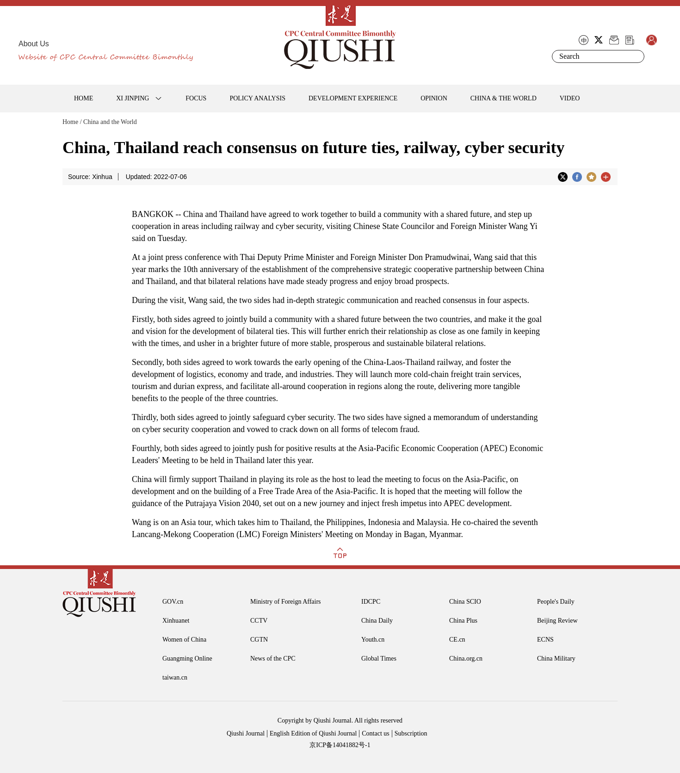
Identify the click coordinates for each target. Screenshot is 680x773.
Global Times (378, 658)
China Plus (463, 620)
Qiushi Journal (246, 733)
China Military (556, 658)
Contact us (375, 733)
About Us (34, 44)
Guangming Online (187, 658)
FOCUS (195, 98)
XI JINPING (132, 98)
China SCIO (465, 601)
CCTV (258, 620)
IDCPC (370, 601)
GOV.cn (172, 601)
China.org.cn (465, 658)
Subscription (411, 733)
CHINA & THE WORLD (503, 98)
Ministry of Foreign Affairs (285, 601)
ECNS (545, 639)
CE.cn (457, 639)
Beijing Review (557, 620)
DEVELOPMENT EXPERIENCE (353, 98)
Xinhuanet (175, 620)
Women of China (184, 639)
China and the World (110, 121)
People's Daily (556, 601)
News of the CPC (273, 658)
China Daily (377, 620)
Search (635, 56)
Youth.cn (372, 639)
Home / (72, 121)
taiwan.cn (174, 677)
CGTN (259, 639)
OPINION (433, 98)
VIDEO (570, 98)
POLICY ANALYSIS (257, 98)
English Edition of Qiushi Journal (313, 733)
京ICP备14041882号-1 (339, 745)
